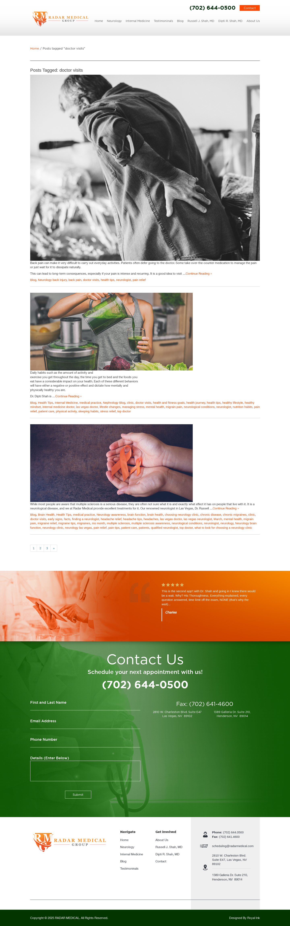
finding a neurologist (85, 519)
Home (99, 20)
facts (67, 519)
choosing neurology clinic (182, 514)
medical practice (90, 402)
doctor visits (91, 279)
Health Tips (45, 402)
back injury (60, 279)
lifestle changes (109, 407)
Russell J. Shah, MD (200, 20)
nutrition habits (243, 407)
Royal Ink (253, 918)
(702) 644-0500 (213, 8)
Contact (250, 8)
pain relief (139, 279)
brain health (155, 514)
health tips (107, 279)
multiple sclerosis (118, 523)
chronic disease (210, 514)
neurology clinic (52, 527)
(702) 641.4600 (226, 836)
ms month (98, 523)
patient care (46, 411)
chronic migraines (235, 514)
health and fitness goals (169, 402)
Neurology (114, 20)
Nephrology (110, 402)
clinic (130, 402)
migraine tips (66, 523)
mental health (155, 407)
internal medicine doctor (58, 407)
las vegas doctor (87, 407)
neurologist (123, 279)
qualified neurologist (164, 527)
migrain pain (174, 407)
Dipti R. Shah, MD (230, 20)
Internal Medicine (138, 20)
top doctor (124, 411)
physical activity (66, 411)
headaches (151, 519)
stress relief (108, 411)
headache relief (111, 519)
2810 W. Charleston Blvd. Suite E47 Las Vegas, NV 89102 (177, 713)
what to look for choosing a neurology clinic (223, 527)
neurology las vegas (78, 527)
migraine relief (47, 523)
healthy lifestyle (232, 402)
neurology (227, 523)
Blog (180, 20)
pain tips (114, 527)
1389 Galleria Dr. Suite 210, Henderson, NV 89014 (232, 713)
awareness (118, 514)
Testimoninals (163, 20)
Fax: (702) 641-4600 (204, 704)
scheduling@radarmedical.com (233, 846)
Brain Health (46, 514)
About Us (253, 20)
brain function (136, 514)
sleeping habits (88, 411)
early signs (55, 519)
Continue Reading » (199, 273)
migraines (83, 523)
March (218, 519)
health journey (195, 402)
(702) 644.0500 (228, 832)
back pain (74, 279)
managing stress (133, 407)
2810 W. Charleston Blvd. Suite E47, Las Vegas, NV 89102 (230, 860)
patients (144, 527)
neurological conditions (199, 407)
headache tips (132, 519)
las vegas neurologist (197, 519)
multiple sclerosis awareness (151, 523)
